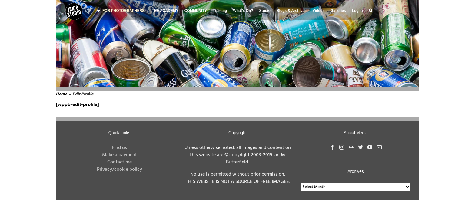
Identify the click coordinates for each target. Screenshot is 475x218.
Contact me (119, 162)
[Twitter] (360, 147)
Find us (119, 148)
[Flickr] (351, 147)
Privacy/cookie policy (119, 169)
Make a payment (119, 155)
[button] (370, 10)
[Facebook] (332, 147)
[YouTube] (369, 147)
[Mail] (379, 147)
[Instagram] (341, 147)
